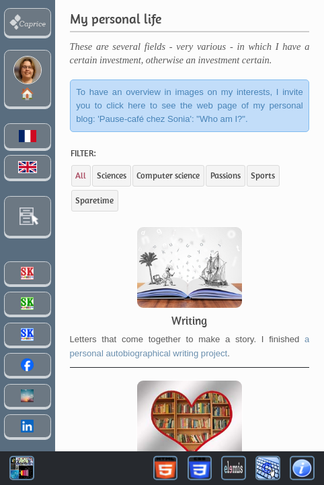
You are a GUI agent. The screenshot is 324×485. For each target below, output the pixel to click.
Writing (189, 320)
